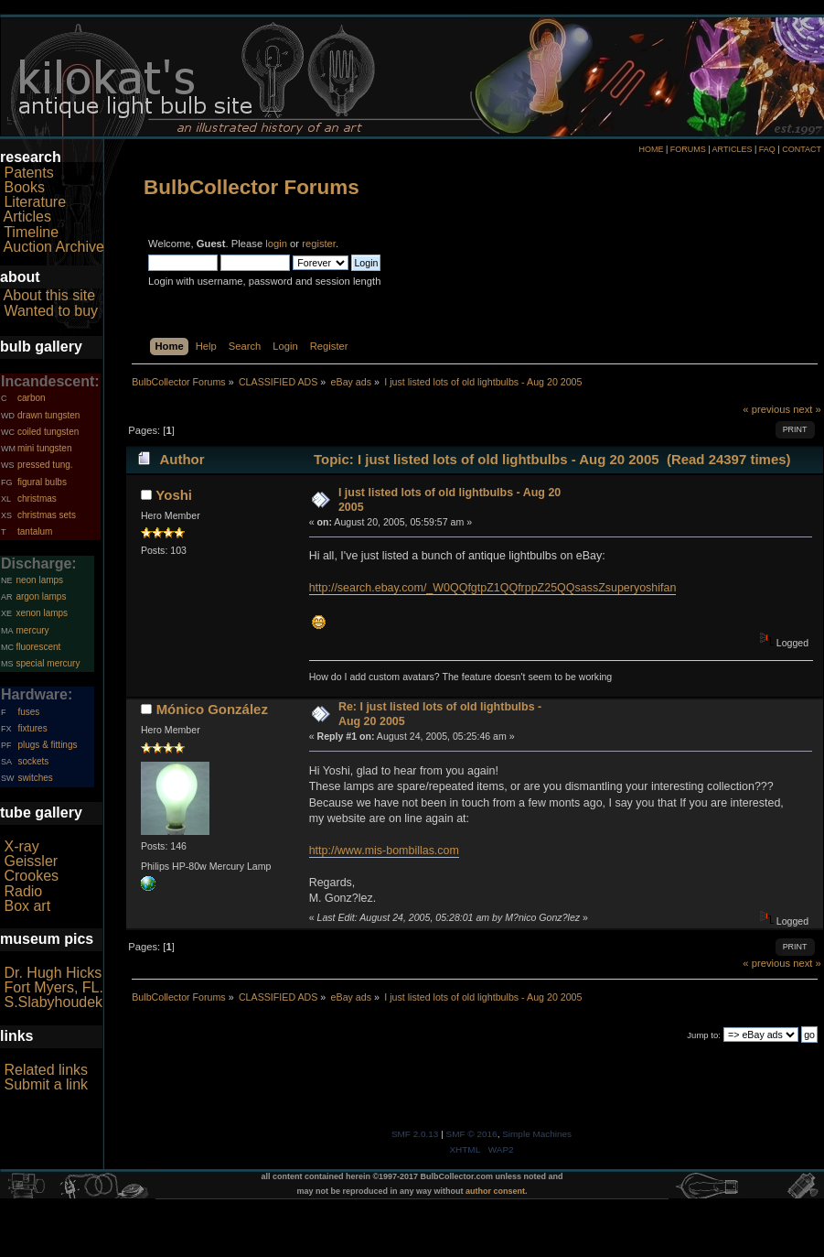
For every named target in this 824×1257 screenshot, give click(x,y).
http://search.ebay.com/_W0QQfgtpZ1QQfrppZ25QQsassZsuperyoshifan (493, 587)
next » (807, 409)
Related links (46, 1070)
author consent (495, 1191)
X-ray (21, 846)
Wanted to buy (51, 311)
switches (34, 778)
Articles (27, 216)
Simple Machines (537, 1134)
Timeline (31, 232)
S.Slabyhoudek (53, 1002)
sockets (32, 761)
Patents (28, 172)
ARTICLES (732, 149)
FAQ (767, 149)
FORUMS (688, 149)
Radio (23, 891)
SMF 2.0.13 (415, 1134)
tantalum (34, 531)
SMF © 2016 (472, 1134)
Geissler (31, 861)
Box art (27, 906)
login (276, 243)
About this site (50, 295)
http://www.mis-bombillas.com (384, 850)
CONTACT (801, 149)
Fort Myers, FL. (53, 987)
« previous (766, 409)
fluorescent (38, 647)
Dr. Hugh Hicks (53, 973)
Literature (35, 202)
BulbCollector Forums (251, 187)
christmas (37, 498)
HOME (650, 149)
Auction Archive (54, 247)
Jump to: (704, 1035)
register (319, 243)
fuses (28, 712)
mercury (32, 630)
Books (24, 187)
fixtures (32, 728)
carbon (31, 398)
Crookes (31, 875)
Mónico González (212, 709)
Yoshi (173, 495)
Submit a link (46, 1084)
